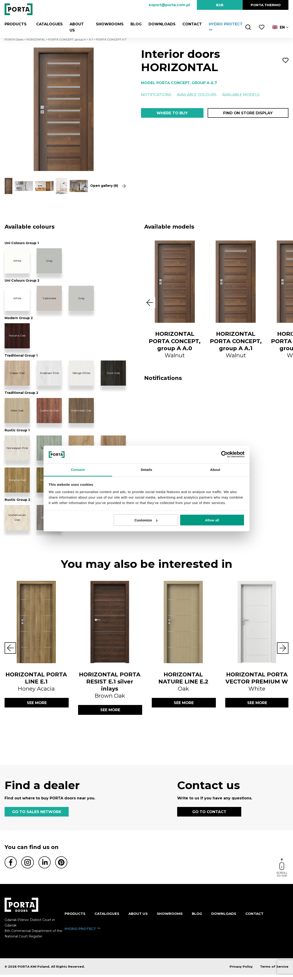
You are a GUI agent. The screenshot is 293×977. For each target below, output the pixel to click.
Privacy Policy (241, 969)
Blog (134, 24)
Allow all (212, 520)
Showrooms (108, 24)
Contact (190, 24)
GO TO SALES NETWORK (36, 813)
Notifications (156, 95)
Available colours (197, 95)
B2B (219, 5)
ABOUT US (138, 916)
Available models (241, 95)
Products (16, 24)
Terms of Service (274, 969)
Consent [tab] (78, 469)
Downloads (160, 24)
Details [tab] (146, 469)
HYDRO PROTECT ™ (83, 931)
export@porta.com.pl (169, 5)
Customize (145, 520)
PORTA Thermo (266, 5)
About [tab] (215, 469)
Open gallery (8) (106, 186)
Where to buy (172, 113)
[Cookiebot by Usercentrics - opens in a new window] (224, 454)
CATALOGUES (46, 24)
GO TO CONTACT (209, 813)
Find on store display (247, 113)
